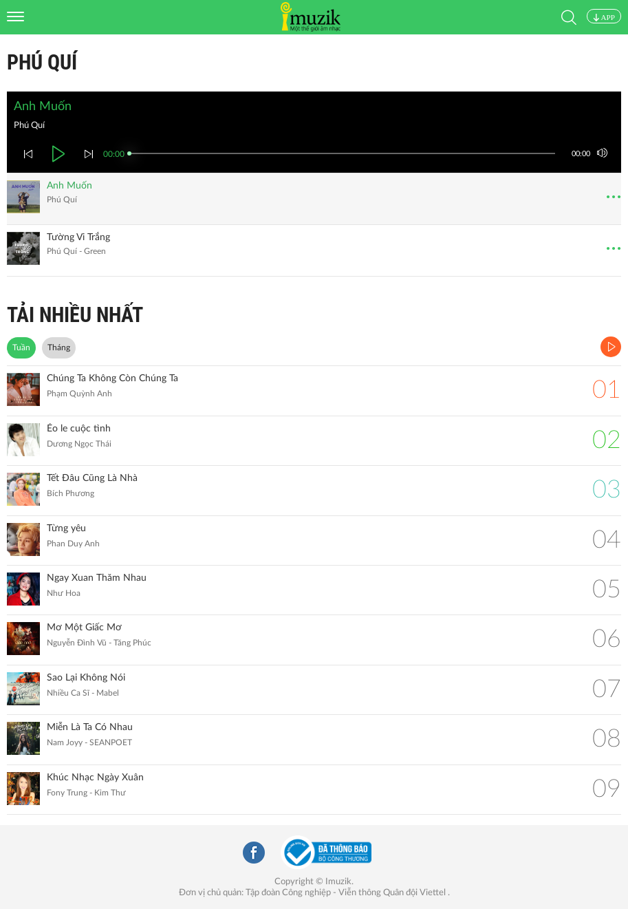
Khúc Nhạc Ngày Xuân (95, 777)
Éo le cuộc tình (79, 429)
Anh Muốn (69, 186)
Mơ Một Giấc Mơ (84, 627)
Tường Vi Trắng (78, 237)
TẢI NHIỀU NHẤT (75, 315)
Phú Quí (42, 62)
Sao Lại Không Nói (86, 678)
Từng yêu (66, 528)
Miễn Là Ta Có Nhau (90, 727)
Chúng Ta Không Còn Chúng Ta (112, 378)
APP (604, 17)
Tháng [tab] (58, 347)
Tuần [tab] (21, 347)
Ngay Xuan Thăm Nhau (97, 578)
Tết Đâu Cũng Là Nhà (92, 478)
